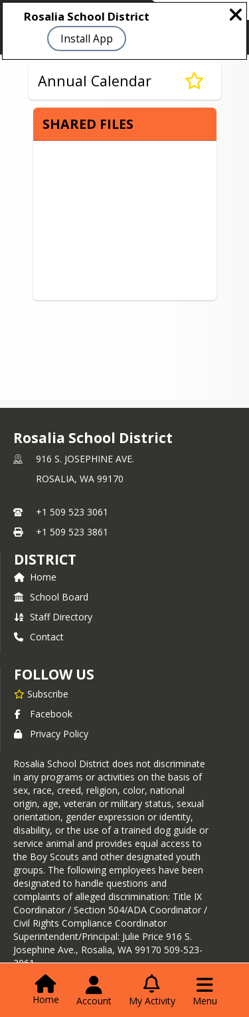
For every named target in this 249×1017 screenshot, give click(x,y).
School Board (51, 597)
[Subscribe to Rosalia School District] (41, 693)
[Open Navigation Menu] (205, 991)
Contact (39, 636)
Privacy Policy (51, 733)
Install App (86, 38)
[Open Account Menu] (94, 991)
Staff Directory (53, 616)
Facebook (43, 713)
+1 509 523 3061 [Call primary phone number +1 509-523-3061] (72, 512)
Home (35, 577)
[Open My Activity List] (152, 991)
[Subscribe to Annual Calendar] (194, 81)
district (45, 559)
